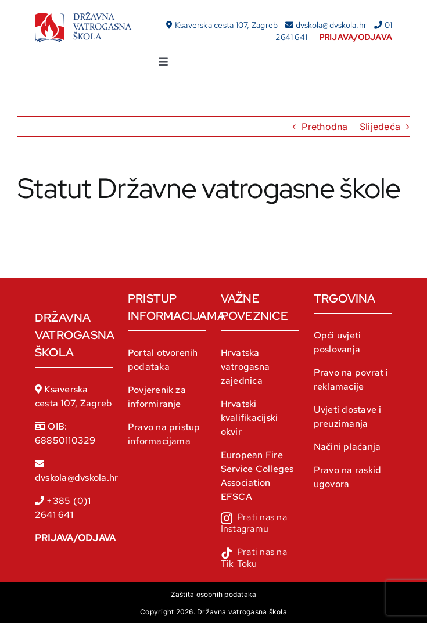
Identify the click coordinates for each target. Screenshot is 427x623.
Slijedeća (380, 126)
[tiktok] (260, 559)
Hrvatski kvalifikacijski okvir (249, 418)
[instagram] (260, 524)
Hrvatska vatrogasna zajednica (245, 367)
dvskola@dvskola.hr (331, 25)
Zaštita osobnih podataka (214, 594)
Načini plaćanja (347, 447)
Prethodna (324, 126)
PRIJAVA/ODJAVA (75, 538)
